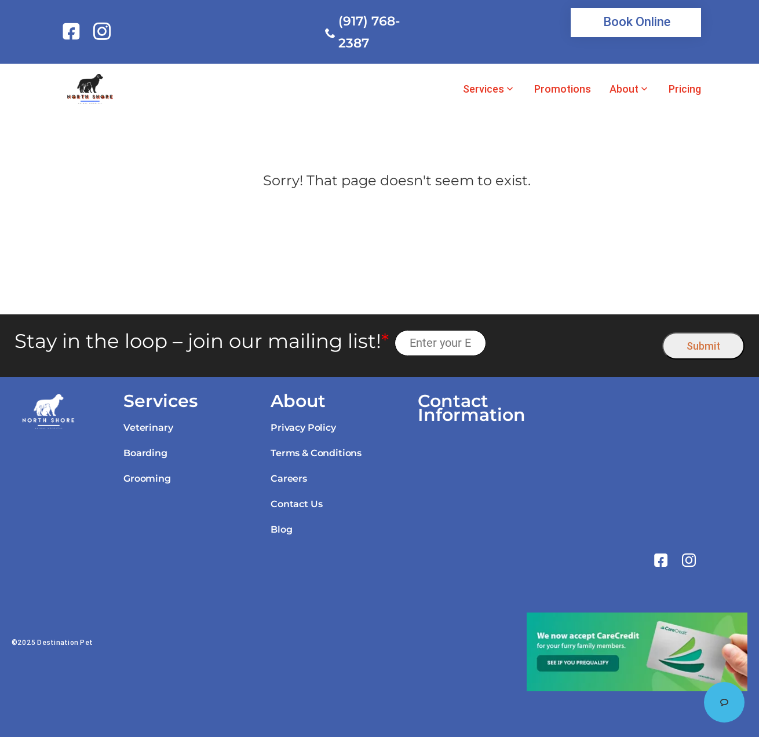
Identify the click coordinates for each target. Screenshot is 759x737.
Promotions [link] (562, 89)
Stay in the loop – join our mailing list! (201, 341)
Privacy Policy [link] (303, 427)
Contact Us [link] (296, 503)
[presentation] (574, 343)
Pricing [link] (685, 89)
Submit (703, 346)
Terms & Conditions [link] (316, 453)
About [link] (624, 89)
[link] (73, 31)
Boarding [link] (145, 453)
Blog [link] (281, 529)
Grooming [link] (147, 478)
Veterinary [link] (148, 427)
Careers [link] (289, 478)
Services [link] (483, 89)
